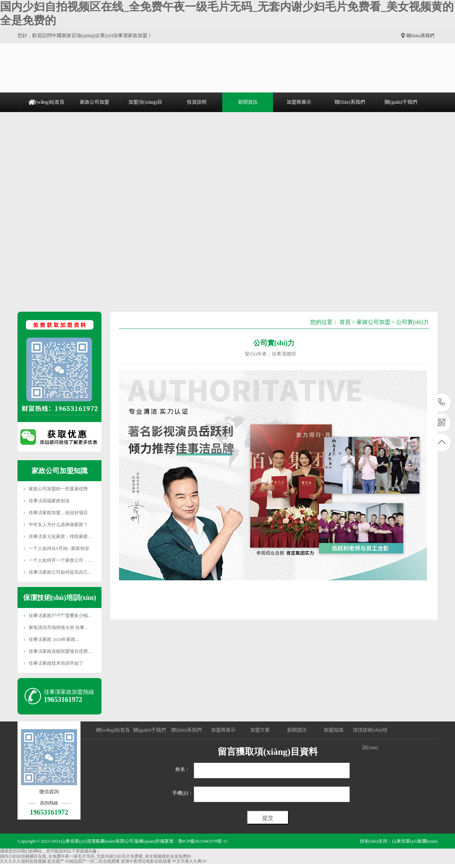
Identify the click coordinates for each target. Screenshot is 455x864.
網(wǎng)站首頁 (47, 102)
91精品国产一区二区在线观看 (92, 861)
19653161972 (442, 402)
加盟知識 (333, 730)
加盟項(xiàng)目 (145, 102)
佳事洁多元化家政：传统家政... (60, 536)
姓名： (182, 769)
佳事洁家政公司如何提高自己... (60, 572)
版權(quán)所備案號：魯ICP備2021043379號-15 (181, 841)
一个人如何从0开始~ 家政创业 (59, 548)
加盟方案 (260, 730)
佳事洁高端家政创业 (49, 500)
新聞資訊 (248, 102)
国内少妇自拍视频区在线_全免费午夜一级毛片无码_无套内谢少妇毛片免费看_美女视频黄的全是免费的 (95, 856)
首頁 (345, 322)
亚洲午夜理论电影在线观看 (146, 861)
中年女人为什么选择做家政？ (58, 524)
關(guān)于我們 (401, 102)
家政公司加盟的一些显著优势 (58, 488)
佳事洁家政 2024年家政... (54, 639)
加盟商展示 (299, 102)
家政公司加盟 (94, 102)
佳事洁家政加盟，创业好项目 (58, 512)
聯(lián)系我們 (420, 35)
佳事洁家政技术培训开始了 (56, 663)
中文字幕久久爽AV (189, 861)
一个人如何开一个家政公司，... (60, 560)
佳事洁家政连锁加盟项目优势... (60, 651)
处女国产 (55, 861)
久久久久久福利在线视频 (23, 861)
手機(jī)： (182, 793)
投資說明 (196, 102)
